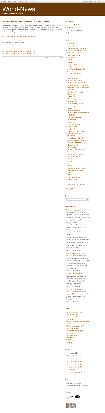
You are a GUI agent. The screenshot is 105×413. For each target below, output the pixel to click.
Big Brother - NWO (74, 55)
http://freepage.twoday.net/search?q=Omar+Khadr (18, 53)
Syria (69, 173)
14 (69, 364)
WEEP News (70, 340)
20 (67, 367)
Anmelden (86, 1)
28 (69, 369)
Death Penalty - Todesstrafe (76, 83)
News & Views (72, 147)
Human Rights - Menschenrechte (78, 113)
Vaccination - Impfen (74, 177)
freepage (13, 1)
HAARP (70, 108)
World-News (18, 9)
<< (103, 1)
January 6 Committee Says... (75, 253)
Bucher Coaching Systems (74, 312)
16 (73, 364)
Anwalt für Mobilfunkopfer (74, 331)
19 (80, 364)
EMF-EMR (71, 90)
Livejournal (71, 129)
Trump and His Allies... (73, 210)
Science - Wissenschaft (75, 170)
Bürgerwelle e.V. (71, 317)
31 (76, 369)
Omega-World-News (74, 156)
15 (71, 364)
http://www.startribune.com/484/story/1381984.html (18, 36)
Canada (70, 62)
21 (69, 367)
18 (78, 364)
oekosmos (69, 333)
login (67, 33)
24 (76, 367)
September (78, 372)
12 (80, 361)
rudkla (48, 57)
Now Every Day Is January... (75, 289)
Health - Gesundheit (74, 110)
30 (73, 369)
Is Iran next (71, 122)
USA (19, 1)
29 (71, 369)
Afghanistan (71, 46)
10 (76, 361)
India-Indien (71, 115)
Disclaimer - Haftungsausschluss (78, 87)
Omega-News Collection (75, 154)
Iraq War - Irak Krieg (74, 117)
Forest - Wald (72, 97)
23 (73, 367)
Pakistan (70, 159)
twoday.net (6, 1)
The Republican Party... (73, 235)
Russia (70, 166)
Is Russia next (72, 126)
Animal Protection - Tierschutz (77, 48)
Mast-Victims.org (71, 335)
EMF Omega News (72, 328)
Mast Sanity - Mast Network (76, 131)
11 (78, 361)
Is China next (72, 120)
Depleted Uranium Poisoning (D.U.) (79, 85)
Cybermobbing (72, 78)
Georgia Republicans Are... (75, 274)
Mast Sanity (70, 337)
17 (76, 364)
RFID (69, 163)
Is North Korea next (74, 124)
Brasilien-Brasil (72, 57)
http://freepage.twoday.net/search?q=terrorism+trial (18, 51)
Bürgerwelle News (72, 314)
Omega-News (70, 319)
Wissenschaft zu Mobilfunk (76, 184)
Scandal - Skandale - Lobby (76, 168)
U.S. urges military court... (29, 1)
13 (67, 364)
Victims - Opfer (72, 179)
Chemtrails (71, 67)
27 (67, 369)
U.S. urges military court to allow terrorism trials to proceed (26, 21)
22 (71, 367)
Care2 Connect (72, 64)
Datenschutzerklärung (75, 80)
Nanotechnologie (73, 145)
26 (81, 367)
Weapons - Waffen (74, 182)
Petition (70, 161)
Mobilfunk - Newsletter (75, 143)
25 (78, 367)
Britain (70, 60)
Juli (71, 372)
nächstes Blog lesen (95, 1)
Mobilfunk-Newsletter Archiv (75, 326)
